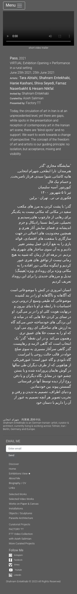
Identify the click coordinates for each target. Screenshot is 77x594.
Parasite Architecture (21, 518)
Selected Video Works (21, 498)
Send (11, 455)
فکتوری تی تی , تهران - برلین (50, 198)
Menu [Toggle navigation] (14, 6)
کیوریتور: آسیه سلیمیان (54, 187)
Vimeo (14, 565)
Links (12, 487)
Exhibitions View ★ (20, 473)
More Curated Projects (22, 543)
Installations (16, 508)
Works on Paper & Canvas (23, 503)
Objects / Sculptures (20, 513)
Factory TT (33, 103)
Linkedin (15, 575)
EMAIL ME (15, 441)
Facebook (16, 560)
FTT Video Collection (21, 533)
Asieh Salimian (33, 98)
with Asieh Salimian (20, 538)
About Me (14, 478)
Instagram (16, 555)
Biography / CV (17, 483)
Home (12, 468)
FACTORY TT (16, 529)
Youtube (15, 570)
